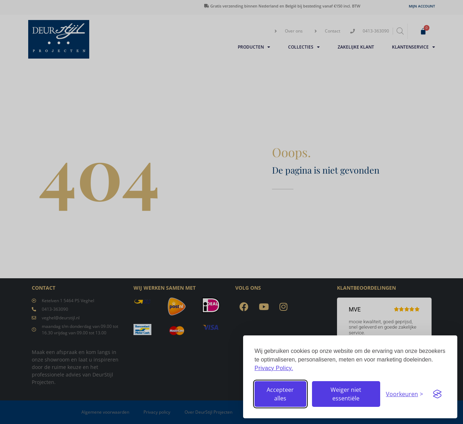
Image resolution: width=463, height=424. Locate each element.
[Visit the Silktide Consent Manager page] (437, 394)
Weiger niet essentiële (346, 394)
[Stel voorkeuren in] (404, 394)
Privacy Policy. (274, 368)
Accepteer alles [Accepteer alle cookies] (280, 394)
